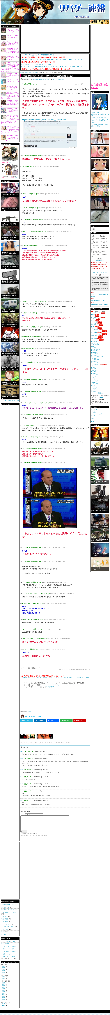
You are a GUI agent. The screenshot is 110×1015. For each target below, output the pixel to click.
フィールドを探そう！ (7, 943)
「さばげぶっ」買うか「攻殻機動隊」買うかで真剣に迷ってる (12, 43)
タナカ (93, 415)
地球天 (95, 320)
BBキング (93, 367)
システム (93, 376)
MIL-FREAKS (97, 325)
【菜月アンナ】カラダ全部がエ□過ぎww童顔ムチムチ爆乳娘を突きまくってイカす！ (46, 69)
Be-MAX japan (95, 372)
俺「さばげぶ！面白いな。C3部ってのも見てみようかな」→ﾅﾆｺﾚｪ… (12, 87)
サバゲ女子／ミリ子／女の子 (8, 912)
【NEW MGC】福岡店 (97, 393)
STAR (92, 418)
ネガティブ (4, 916)
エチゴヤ (93, 347)
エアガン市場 (97, 329)
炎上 (66, 79)
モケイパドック (95, 344)
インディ (93, 391)
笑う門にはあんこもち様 (8, 177)
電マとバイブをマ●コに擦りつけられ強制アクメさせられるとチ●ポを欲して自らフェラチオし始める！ (51, 66)
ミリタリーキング (95, 359)
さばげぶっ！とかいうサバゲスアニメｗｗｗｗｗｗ (12, 81)
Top (3, 21)
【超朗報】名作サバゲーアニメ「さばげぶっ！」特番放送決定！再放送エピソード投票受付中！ (10, 51)
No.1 (21, 751)
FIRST (93, 346)
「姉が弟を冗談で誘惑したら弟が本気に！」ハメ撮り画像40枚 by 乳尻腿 (43, 57)
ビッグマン (96, 323)
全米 (63, 79)
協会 (60, 79)
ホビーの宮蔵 (94, 384)
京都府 (3, 993)
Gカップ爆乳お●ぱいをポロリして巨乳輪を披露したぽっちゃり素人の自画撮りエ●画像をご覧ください (51, 59)
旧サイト (16, 177)
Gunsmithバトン (95, 361)
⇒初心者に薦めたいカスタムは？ (98, 300)
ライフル (56, 79)
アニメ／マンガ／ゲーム (7, 926)
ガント (93, 365)
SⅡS (92, 417)
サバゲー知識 (4, 921)
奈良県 (3, 996)
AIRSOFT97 (97, 335)
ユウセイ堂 (96, 322)
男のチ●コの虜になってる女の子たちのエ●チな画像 (36, 64)
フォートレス (94, 362)
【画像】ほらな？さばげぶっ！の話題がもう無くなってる (12, 58)
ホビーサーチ (94, 353)
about (9, 21)
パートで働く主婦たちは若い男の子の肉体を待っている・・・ (39, 55)
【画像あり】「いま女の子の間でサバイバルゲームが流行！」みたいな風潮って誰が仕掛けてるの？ (10, 103)
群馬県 (3, 969)
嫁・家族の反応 (5, 907)
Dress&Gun (94, 341)
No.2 (21, 758)
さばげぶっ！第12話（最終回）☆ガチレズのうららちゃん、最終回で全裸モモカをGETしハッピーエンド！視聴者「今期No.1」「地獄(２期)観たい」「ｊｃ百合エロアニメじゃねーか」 (10, 67)
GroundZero (97, 337)
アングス (93, 388)
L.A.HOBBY (94, 352)
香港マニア (96, 328)
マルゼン (93, 411)
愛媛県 (3, 1005)
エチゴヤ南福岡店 (95, 349)
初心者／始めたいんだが (7, 904)
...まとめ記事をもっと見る (11, 400)
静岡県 (3, 988)
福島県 (3, 978)
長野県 (3, 985)
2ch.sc (29, 711)
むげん (93, 378)
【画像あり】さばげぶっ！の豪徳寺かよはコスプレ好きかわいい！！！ (12, 111)
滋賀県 (3, 991)
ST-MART (93, 382)
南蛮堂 (93, 385)
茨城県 (3, 967)
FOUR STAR (94, 350)
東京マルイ (94, 409)
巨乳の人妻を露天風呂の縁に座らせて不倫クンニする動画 (38, 62)
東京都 (3, 972)
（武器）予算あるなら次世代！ (9, 951)
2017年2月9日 (50, 687)
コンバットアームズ (99, 334)
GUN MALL (94, 368)
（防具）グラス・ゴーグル (8, 956)
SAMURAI (94, 355)
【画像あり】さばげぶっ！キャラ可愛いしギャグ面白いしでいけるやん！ (12, 138)
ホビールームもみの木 (97, 356)
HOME (21, 72)
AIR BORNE (94, 343)
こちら (101, 397)
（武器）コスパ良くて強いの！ (9, 949)
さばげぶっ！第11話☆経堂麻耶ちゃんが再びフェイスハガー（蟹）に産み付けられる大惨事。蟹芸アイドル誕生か (10, 95)
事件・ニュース (5, 924)
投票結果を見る (100, 260)
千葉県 (3, 966)
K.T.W (92, 421)
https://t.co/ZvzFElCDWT (51, 685)
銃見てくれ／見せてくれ (7, 909)
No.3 (21, 769)
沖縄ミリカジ (94, 370)
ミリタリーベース (98, 313)
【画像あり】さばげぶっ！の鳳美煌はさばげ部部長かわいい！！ (12, 75)
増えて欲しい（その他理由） (100, 245)
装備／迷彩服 (4, 919)
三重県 (3, 990)
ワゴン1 (95, 319)
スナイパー (94, 390)
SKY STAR (96, 338)
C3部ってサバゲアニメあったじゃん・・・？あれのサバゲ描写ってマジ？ (12, 31)
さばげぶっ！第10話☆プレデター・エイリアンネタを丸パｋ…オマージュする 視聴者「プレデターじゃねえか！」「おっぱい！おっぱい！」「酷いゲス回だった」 (10, 119)
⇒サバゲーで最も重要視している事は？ (99, 304)
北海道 (3, 976)
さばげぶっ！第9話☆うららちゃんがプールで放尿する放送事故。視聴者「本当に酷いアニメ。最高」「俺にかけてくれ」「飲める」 (10, 130)
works (10, 162)
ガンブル (93, 379)
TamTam (93, 358)
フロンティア (94, 381)
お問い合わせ (19, 21)
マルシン (93, 412)
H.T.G (95, 326)
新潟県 (3, 982)
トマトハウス (94, 375)
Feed (28, 21)
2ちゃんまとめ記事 (27, 72)
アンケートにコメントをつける (100, 272)
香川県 (3, 1003)
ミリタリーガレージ (99, 331)
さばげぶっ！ (4, 934)
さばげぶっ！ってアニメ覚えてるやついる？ (12, 36)
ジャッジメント (99, 364)
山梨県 (3, 984)
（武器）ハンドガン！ (7, 954)
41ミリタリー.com (98, 317)
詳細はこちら (94, 88)
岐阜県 (3, 987)
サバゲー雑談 (4, 929)
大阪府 (3, 994)
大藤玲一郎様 (5, 162)
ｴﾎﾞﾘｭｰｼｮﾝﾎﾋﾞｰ (97, 340)
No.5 (21, 784)
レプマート (96, 332)
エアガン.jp (94, 387)
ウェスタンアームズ (96, 414)
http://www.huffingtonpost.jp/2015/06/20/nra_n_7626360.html (44, 120)
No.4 (21, 777)
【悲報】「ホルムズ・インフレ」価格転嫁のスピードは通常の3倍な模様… (100, 114)
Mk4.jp (95, 314)
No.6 (21, 791)
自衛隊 (3, 931)
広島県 (3, 997)
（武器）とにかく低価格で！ (8, 946)
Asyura (95, 316)
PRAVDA (93, 373)
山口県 (3, 999)
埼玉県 (3, 970)
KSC (92, 420)
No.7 (21, 800)
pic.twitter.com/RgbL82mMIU (66, 685)
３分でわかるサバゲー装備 (8, 941)
